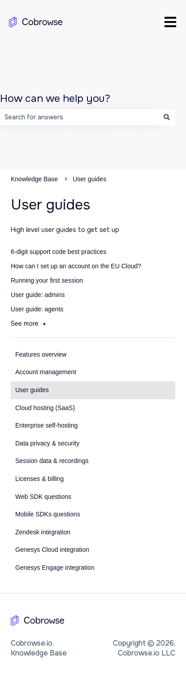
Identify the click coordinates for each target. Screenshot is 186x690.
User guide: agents (37, 309)
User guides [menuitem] (32, 389)
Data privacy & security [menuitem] (47, 443)
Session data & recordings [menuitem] (51, 460)
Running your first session (47, 280)
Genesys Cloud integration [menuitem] (52, 549)
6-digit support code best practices (58, 251)
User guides (89, 179)
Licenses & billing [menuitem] (39, 478)
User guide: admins (38, 294)
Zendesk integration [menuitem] (42, 532)
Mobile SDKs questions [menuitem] (47, 514)
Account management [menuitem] (45, 372)
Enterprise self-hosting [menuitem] (46, 425)
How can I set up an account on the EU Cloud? (76, 266)
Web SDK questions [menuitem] (43, 496)
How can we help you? (55, 98)
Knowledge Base (34, 179)
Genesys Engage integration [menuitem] (55, 567)
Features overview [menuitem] (40, 354)
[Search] (166, 117)
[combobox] (79, 117)
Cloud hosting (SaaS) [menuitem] (45, 407)
